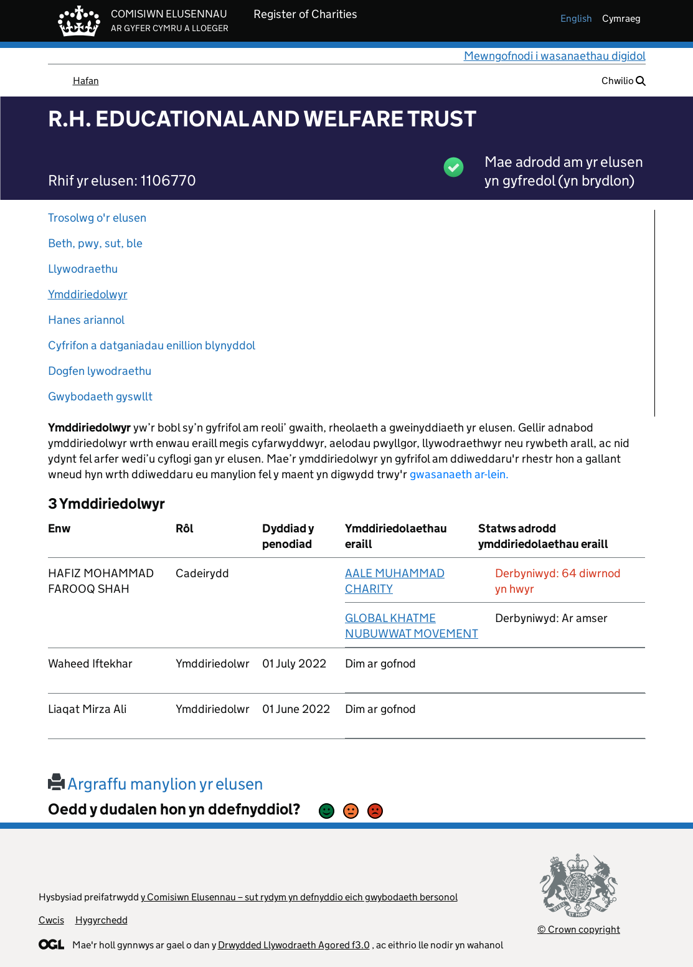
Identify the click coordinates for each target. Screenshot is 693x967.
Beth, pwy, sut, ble (95, 243)
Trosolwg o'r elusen (97, 217)
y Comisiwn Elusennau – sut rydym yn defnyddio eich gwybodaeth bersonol (299, 897)
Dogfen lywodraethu (99, 371)
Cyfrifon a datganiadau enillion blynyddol (151, 345)
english (576, 18)
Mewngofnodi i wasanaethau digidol (555, 56)
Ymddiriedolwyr (88, 294)
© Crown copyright (578, 929)
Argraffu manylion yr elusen (155, 783)
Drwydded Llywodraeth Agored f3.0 (294, 945)
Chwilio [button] (623, 81)
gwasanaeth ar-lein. (459, 474)
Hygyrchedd (101, 920)
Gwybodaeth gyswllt (100, 396)
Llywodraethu (83, 269)
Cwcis (51, 920)
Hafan (86, 81)
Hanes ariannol (86, 320)
